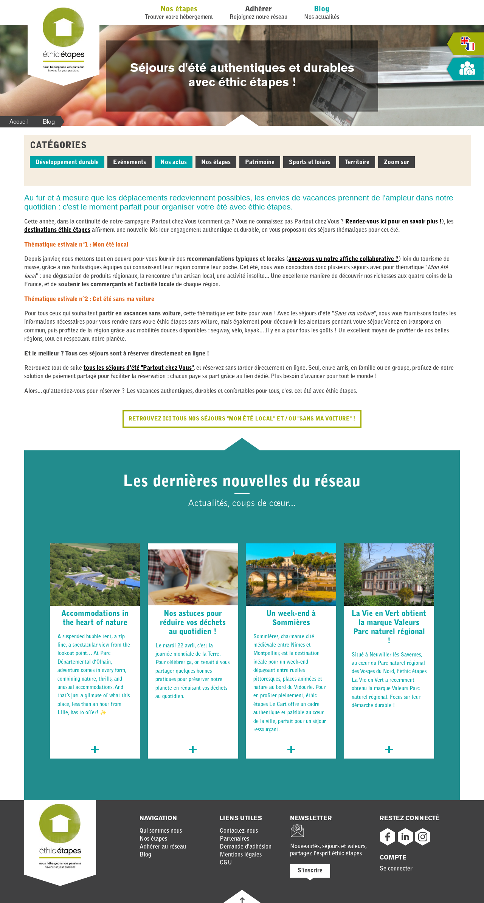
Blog (321, 9)
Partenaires (234, 839)
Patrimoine (260, 163)
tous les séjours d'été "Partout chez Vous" (139, 368)
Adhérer (258, 9)
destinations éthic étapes (57, 230)
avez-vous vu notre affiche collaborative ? (344, 259)
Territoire (357, 163)
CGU (226, 863)
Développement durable (67, 163)
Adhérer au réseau (163, 847)
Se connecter (396, 869)
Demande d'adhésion (245, 847)
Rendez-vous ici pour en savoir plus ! (393, 222)
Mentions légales (241, 855)
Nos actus (173, 163)
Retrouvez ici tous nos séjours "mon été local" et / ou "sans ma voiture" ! (242, 419)
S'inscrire (310, 871)
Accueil (18, 121)
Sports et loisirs (309, 163)
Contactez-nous (239, 831)
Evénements (129, 163)
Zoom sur (396, 163)
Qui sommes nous (161, 831)
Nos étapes (178, 9)
